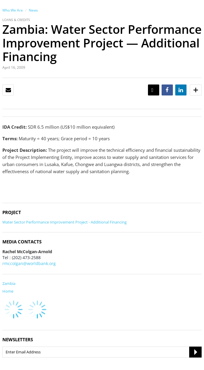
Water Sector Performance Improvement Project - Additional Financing (64, 222)
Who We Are (12, 10)
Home (7, 291)
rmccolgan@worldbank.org (29, 263)
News (33, 10)
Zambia (8, 283)
